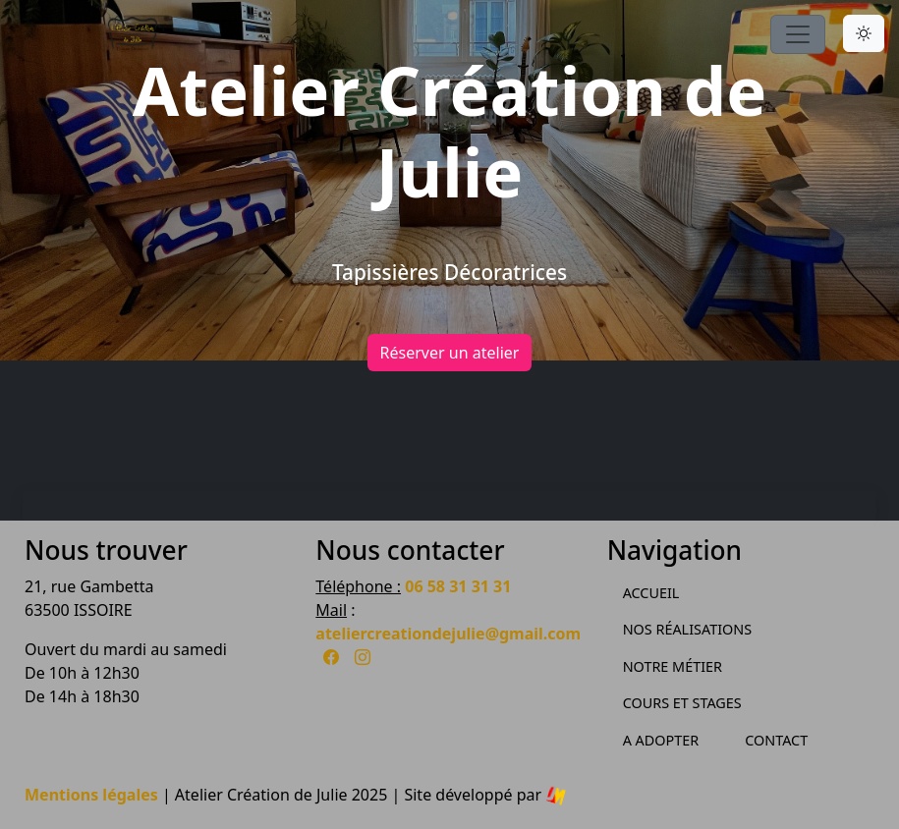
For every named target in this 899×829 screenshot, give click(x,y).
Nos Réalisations (687, 629)
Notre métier (672, 666)
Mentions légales (91, 794)
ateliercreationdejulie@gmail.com (448, 633)
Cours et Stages (682, 702)
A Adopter (661, 740)
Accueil (651, 592)
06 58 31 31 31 (458, 586)
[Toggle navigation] (797, 34)
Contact (776, 740)
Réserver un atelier (450, 352)
